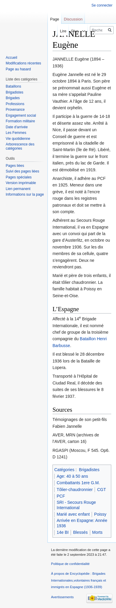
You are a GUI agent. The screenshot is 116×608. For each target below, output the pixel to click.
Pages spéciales (18, 177)
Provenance (15, 109)
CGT (101, 489)
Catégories (64, 469)
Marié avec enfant (73, 514)
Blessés (80, 532)
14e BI (63, 532)
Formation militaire (20, 121)
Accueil (11, 58)
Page (54, 19)
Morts (97, 532)
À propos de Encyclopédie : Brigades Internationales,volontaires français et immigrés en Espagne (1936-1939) (78, 580)
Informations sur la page (25, 194)
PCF (61, 496)
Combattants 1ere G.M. (78, 482)
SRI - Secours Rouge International (76, 505)
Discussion (73, 19)
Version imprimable (21, 183)
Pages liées (15, 166)
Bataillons (13, 86)
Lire (58, 31)
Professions (15, 104)
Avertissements (62, 597)
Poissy (100, 514)
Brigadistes (89, 469)
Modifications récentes (23, 63)
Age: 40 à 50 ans (72, 476)
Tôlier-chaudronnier (75, 489)
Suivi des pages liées (22, 171)
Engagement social (21, 115)
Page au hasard (18, 69)
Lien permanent (18, 189)
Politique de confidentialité (70, 564)
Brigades (13, 98)
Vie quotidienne (18, 139)
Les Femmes (16, 133)
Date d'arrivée (17, 127)
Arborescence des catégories (20, 146)
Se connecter (101, 5)
